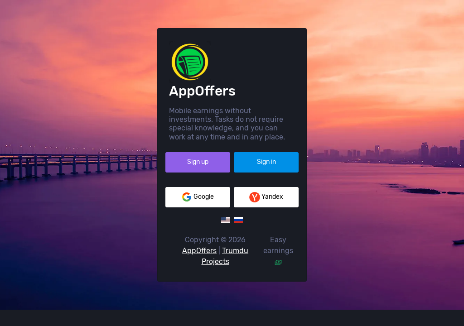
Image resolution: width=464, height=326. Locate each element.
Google (197, 205)
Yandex (266, 205)
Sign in (266, 170)
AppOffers (199, 258)
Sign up (197, 170)
